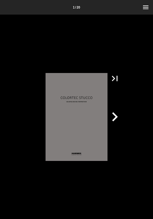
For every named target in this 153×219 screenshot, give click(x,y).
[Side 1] (76, 7)
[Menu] (145, 7)
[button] (114, 78)
